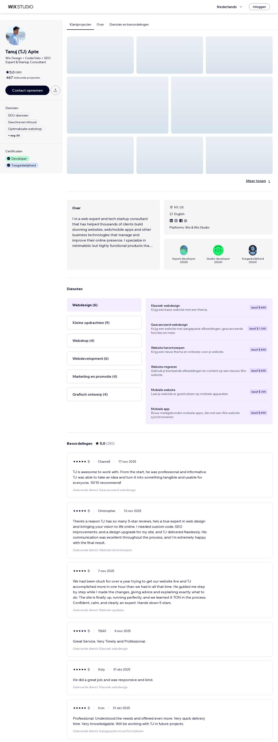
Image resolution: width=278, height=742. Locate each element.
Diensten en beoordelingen (129, 24)
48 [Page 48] (194, 726)
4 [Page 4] (170, 726)
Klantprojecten (80, 24)
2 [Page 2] (154, 726)
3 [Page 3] (162, 726)
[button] (100, 55)
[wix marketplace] (20, 6)
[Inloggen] (259, 6)
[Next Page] (202, 725)
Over (100, 24)
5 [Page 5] (178, 726)
